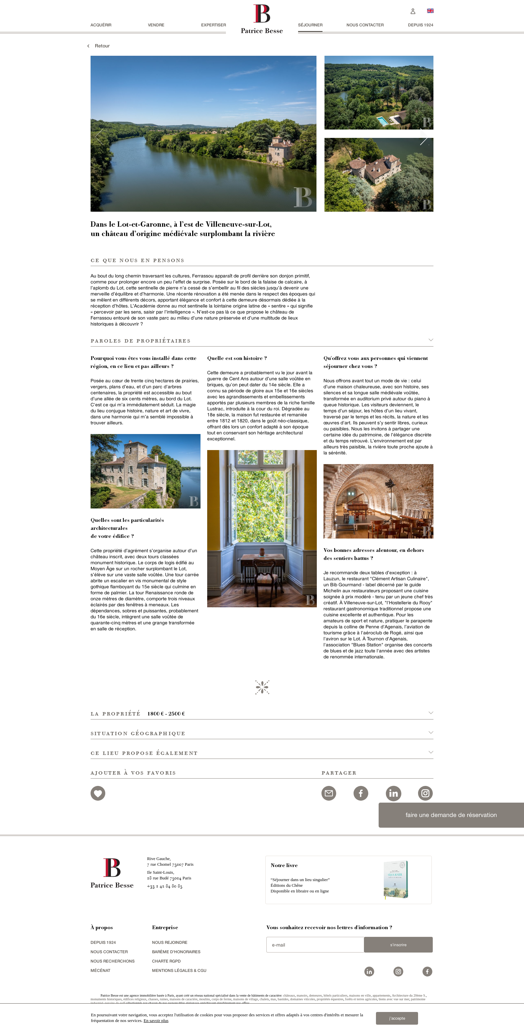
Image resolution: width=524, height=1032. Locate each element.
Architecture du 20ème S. (409, 995)
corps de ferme (221, 999)
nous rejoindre (169, 942)
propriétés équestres (330, 999)
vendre (156, 24)
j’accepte (397, 1018)
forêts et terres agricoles (361, 999)
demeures (315, 995)
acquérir (101, 24)
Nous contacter (365, 24)
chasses (153, 999)
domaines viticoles (302, 999)
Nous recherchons (113, 961)
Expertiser (213, 24)
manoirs (302, 995)
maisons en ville (360, 995)
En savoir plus (156, 1020)
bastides (283, 999)
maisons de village (245, 999)
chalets (264, 999)
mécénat (100, 970)
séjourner (310, 24)
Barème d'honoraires (176, 951)
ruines (164, 999)
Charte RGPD (166, 961)
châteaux (289, 995)
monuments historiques (106, 999)
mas (273, 999)
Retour (98, 45)
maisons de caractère (184, 999)
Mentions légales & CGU (179, 970)
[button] (262, 709)
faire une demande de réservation (451, 814)
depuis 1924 (420, 24)
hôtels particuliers (335, 995)
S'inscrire (398, 945)
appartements (381, 995)
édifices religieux (134, 999)
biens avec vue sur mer (394, 999)
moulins (204, 999)
